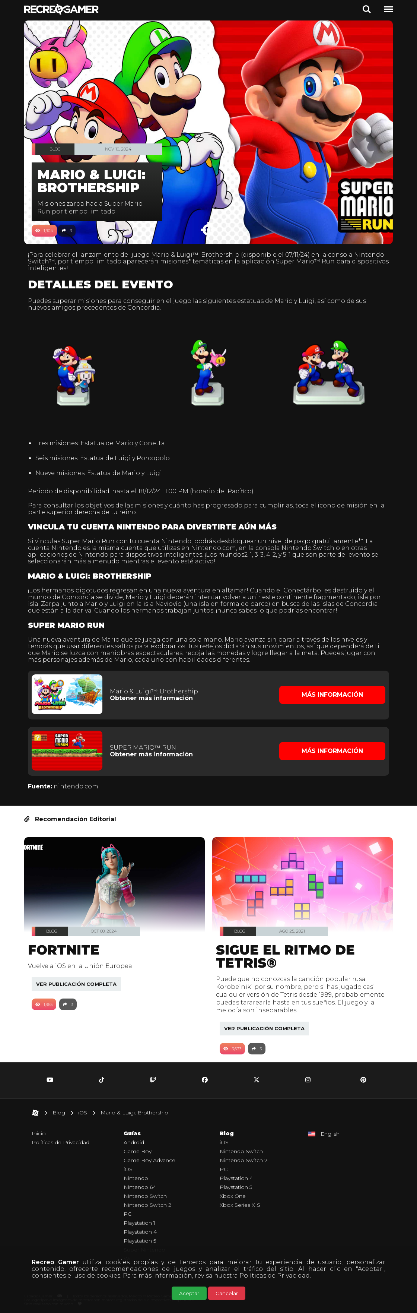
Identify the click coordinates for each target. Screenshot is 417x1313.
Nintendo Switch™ (61, 261)
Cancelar (227, 1293)
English (330, 1130)
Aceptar (189, 1293)
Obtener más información (153, 695)
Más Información (329, 692)
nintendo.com (79, 782)
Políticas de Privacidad (274, 1275)
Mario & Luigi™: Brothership (199, 254)
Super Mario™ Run (340, 261)
